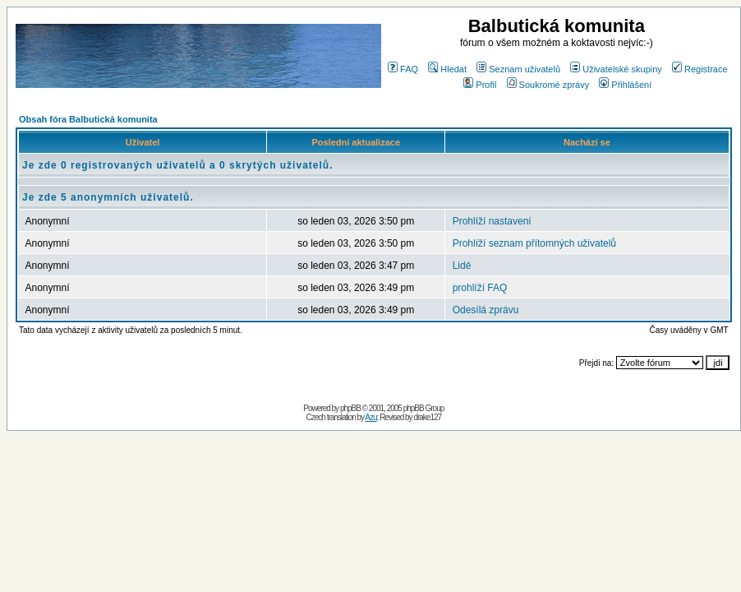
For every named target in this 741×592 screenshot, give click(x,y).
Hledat (447, 69)
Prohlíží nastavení (492, 221)
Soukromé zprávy (548, 85)
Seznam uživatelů (518, 69)
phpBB (350, 408)
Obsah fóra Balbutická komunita (88, 119)
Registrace (700, 69)
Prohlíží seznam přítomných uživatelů (534, 243)
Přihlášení (625, 85)
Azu (370, 417)
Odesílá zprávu (486, 310)
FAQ (403, 69)
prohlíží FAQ (480, 288)
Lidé (462, 265)
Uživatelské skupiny (616, 69)
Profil (479, 85)
